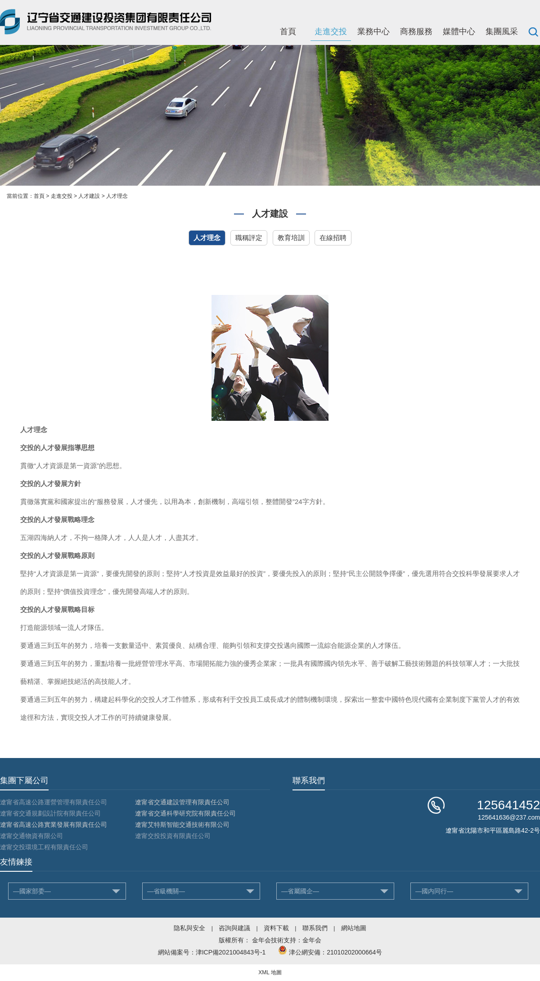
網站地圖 (353, 928)
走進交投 (331, 31)
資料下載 (276, 928)
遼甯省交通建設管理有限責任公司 (182, 802)
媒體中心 (459, 31)
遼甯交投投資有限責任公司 (173, 835)
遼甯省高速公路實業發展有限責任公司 (53, 824)
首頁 (288, 31)
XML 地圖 (270, 972)
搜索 (533, 31)
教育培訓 (291, 237)
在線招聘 (333, 237)
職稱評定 (248, 237)
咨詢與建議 (234, 928)
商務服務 (416, 31)
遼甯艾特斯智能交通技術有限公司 (182, 824)
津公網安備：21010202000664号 (335, 952)
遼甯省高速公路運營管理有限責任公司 (53, 802)
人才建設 (89, 196)
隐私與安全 (189, 928)
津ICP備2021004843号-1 (231, 952)
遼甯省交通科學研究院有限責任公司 (185, 813)
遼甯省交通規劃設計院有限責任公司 (50, 813)
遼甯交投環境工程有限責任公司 (44, 847)
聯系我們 (315, 928)
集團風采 (502, 31)
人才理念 (117, 196)
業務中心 (373, 31)
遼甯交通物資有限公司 (31, 835)
